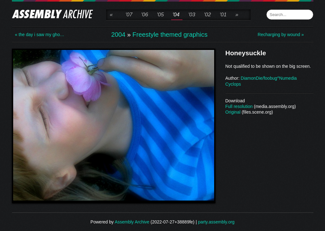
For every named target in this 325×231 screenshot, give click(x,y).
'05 (160, 15)
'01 (223, 15)
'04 (176, 15)
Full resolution (239, 106)
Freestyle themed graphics (170, 34)
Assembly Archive (132, 221)
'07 (129, 15)
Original (233, 112)
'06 (144, 15)
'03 (191, 15)
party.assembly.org (216, 221)
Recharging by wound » (280, 34)
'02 (207, 15)
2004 (118, 34)
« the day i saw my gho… (39, 34)
